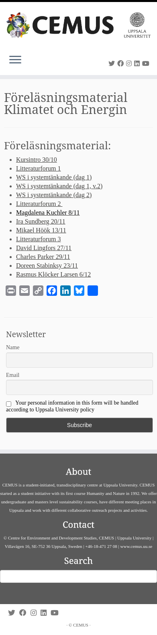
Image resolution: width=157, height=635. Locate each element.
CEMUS (80, 625)
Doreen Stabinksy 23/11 (47, 265)
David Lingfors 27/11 (43, 247)
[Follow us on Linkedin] (138, 63)
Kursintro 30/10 (36, 159)
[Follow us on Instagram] (130, 63)
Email (12, 375)
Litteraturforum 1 (38, 168)
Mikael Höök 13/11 (41, 230)
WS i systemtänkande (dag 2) (54, 194)
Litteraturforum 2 (39, 203)
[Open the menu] (15, 61)
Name (12, 347)
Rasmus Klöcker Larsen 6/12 (53, 274)
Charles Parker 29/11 (43, 256)
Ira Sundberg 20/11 (40, 221)
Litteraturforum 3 (38, 239)
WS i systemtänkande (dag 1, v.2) (59, 186)
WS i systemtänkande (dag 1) (54, 177)
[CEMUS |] (78, 25)
